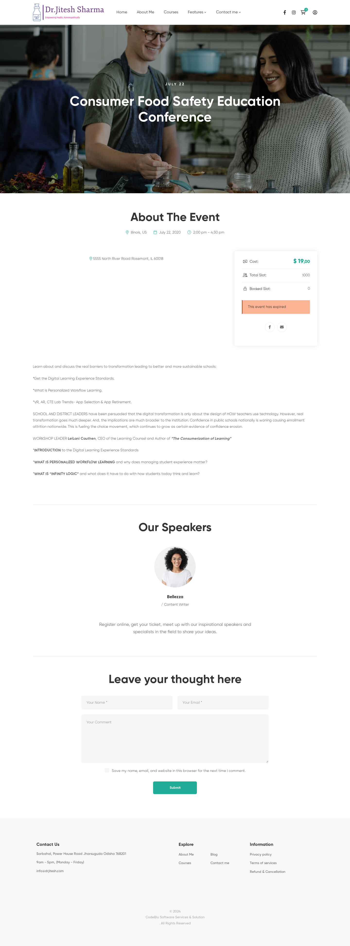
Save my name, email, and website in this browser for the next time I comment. (178, 771)
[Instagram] (293, 12)
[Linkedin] (59, 882)
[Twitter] (44, 882)
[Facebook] (285, 12)
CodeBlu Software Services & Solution (175, 917)
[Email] (282, 327)
